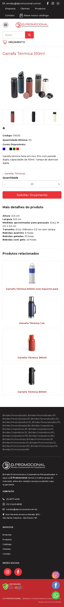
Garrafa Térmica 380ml (32, 357)
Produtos (40, 8)
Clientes (25, 8)
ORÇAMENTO (16, 42)
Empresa (10, 8)
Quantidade (10, 177)
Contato (10, 15)
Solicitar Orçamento (32, 195)
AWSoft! (57, 602)
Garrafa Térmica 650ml (32, 391)
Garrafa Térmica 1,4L (32, 323)
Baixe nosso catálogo (36, 15)
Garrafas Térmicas (15, 173)
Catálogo (7, 544)
